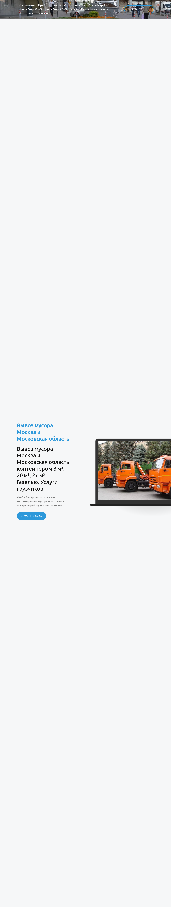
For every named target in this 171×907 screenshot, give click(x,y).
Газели (73, 9)
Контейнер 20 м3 (30, 9)
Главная (43, 13)
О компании (27, 5)
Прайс (42, 5)
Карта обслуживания (94, 9)
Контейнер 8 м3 (98, 5)
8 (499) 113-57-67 (139, 9)
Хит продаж (27, 13)
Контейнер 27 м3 (55, 9)
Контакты (79, 5)
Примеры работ (59, 5)
